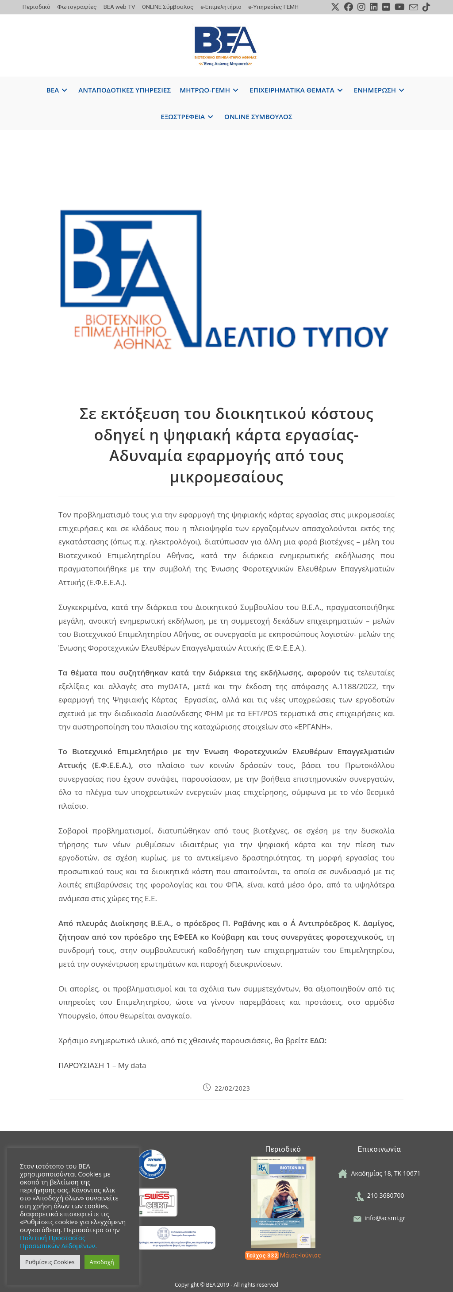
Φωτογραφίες (77, 6)
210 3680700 (379, 1195)
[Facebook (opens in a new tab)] (348, 7)
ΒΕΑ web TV (119, 6)
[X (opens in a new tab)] (335, 7)
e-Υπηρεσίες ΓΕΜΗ (273, 6)
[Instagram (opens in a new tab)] (361, 7)
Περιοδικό (36, 6)
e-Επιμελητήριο (221, 6)
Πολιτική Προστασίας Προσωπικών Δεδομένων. (58, 1241)
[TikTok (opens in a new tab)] (425, 7)
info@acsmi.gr (379, 1218)
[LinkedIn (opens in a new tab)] (374, 7)
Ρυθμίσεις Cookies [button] (50, 1262)
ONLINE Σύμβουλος (168, 6)
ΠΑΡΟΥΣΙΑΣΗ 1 (84, 1065)
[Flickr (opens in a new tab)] (386, 7)
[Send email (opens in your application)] (413, 7)
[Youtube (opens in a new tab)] (399, 7)
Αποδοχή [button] (102, 1262)
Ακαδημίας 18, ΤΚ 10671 (379, 1173)
